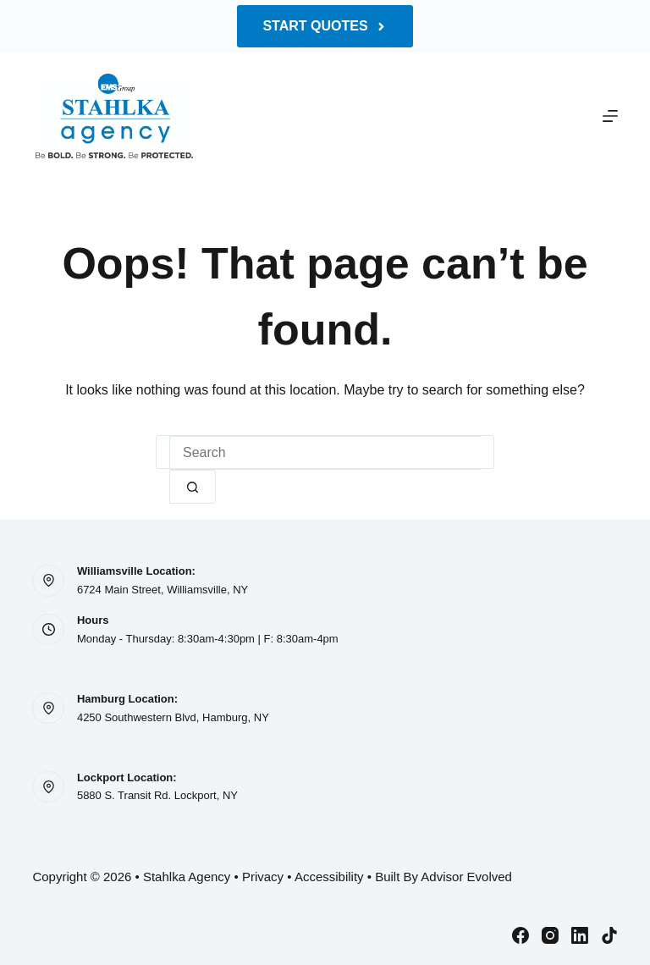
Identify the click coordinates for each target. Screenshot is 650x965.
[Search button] (192, 487)
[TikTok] (609, 935)
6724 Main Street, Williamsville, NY (162, 589)
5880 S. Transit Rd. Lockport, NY (157, 795)
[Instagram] (550, 935)
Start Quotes (324, 26)
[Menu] (610, 116)
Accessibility (329, 876)
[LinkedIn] (579, 935)
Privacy (263, 876)
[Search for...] (325, 453)
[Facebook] (520, 935)
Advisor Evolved (466, 876)
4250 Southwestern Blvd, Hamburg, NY (173, 717)
